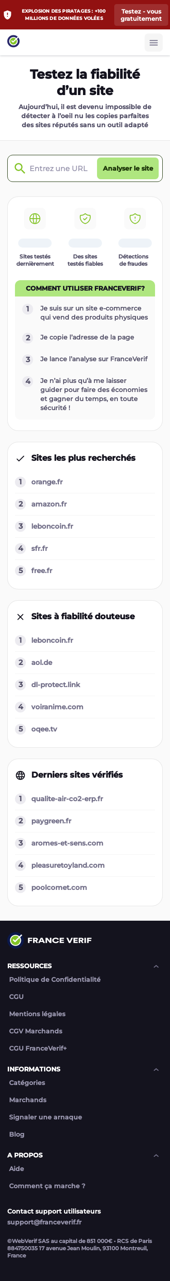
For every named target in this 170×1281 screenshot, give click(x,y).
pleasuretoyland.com (68, 865)
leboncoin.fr (52, 526)
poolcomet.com (59, 887)
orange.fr (47, 482)
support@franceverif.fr (44, 1222)
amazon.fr (49, 504)
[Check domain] (18, 168)
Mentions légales (37, 1014)
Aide (16, 1169)
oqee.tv (44, 729)
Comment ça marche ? (47, 1186)
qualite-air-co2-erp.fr (67, 798)
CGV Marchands (35, 1031)
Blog (16, 1134)
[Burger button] (154, 42)
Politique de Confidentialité (55, 980)
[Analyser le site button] (128, 168)
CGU (16, 997)
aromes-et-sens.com (67, 843)
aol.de (41, 662)
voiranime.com (57, 707)
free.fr (41, 570)
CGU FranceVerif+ (38, 1048)
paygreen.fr (51, 821)
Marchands (27, 1100)
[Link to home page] (13, 42)
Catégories (27, 1083)
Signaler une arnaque (45, 1117)
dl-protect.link (55, 684)
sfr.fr (39, 548)
